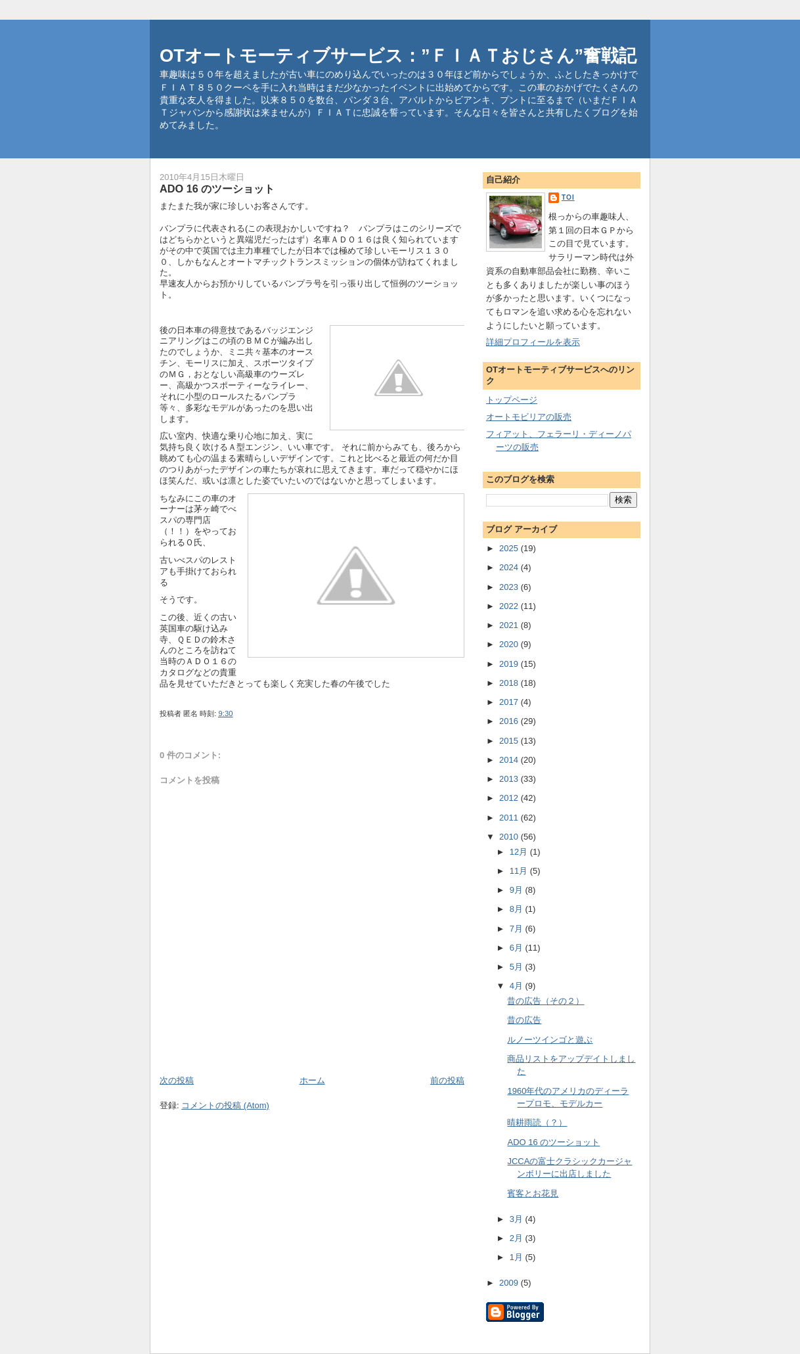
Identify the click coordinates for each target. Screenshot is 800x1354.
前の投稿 (447, 1080)
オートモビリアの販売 (528, 417)
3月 (517, 1219)
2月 (517, 1238)
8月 (517, 909)
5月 (517, 967)
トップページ (511, 400)
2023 (510, 587)
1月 (517, 1257)
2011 (510, 818)
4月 (517, 986)
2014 (510, 760)
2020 (510, 644)
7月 (517, 929)
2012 (510, 798)
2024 (510, 567)
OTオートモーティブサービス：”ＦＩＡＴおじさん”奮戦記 (398, 55)
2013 (510, 779)
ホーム (312, 1080)
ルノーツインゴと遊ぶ (549, 1040)
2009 (510, 1283)
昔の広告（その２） (545, 1001)
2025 (510, 548)
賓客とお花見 (532, 1193)
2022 (510, 606)
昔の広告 (524, 1020)
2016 (510, 721)
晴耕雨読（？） (537, 1122)
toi (568, 197)
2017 (510, 702)
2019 (510, 664)
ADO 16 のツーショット (553, 1142)
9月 (517, 890)
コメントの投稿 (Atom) (225, 1105)
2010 (510, 837)
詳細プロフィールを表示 (533, 342)
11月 (520, 871)
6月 (517, 948)
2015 (510, 741)
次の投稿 (177, 1080)
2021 (510, 625)
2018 (510, 683)
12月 (520, 852)
